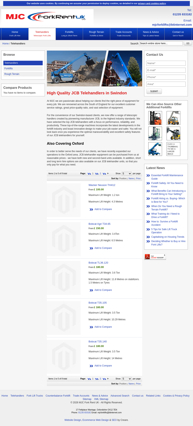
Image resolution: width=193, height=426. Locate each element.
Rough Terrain (96, 34)
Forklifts (69, 34)
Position (122, 178)
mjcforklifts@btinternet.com (172, 24)
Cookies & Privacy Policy (176, 395)
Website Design (73, 420)
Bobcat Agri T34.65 (99, 223)
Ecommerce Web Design (95, 420)
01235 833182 (182, 14)
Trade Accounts (123, 34)
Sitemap (87, 399)
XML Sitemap (101, 399)
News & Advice (150, 34)
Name (131, 178)
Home (14, 34)
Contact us (178, 34)
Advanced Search (120, 395)
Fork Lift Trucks (35, 395)
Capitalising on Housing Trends (167, 236)
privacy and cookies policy (152, 3)
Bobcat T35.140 (98, 341)
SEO (114, 420)
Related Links (153, 395)
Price (138, 178)
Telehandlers (42, 34)
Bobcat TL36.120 (98, 262)
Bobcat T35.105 (98, 302)
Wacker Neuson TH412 (102, 185)
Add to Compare (103, 209)
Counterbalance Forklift (58, 395)
